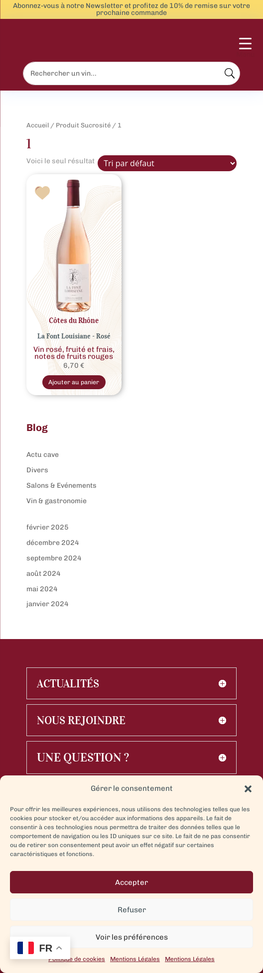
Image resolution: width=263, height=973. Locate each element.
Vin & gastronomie (56, 501)
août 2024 (43, 573)
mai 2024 (42, 589)
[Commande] (167, 163)
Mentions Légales (135, 959)
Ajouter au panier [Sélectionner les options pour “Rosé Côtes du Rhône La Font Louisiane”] (73, 382)
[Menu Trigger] (245, 48)
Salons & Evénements (61, 485)
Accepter (131, 882)
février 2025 (47, 527)
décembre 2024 (52, 543)
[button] (248, 789)
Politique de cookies (76, 959)
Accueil (37, 125)
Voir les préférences (132, 937)
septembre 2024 (54, 558)
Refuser (132, 909)
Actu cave (42, 454)
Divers (37, 470)
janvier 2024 (47, 604)
